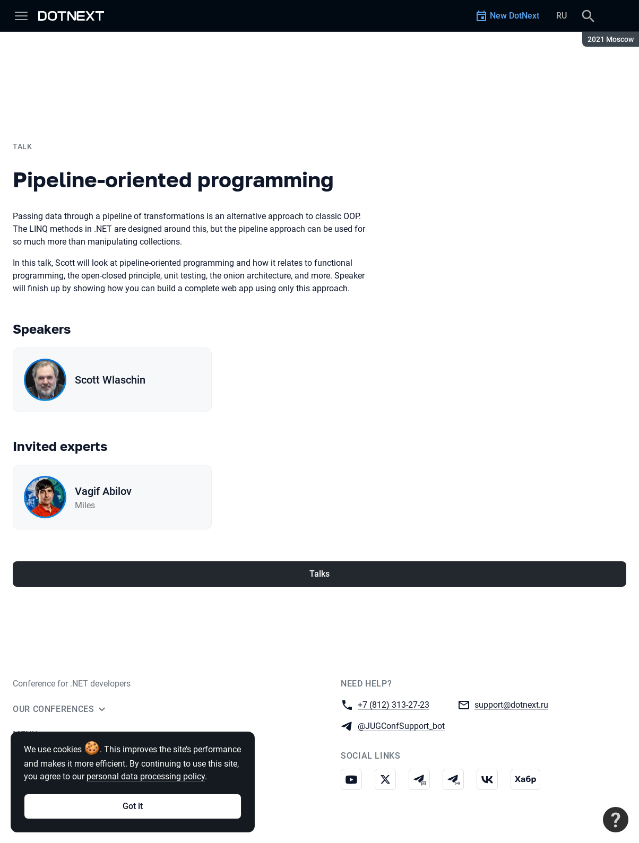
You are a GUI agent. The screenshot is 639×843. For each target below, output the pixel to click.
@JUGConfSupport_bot (401, 725)
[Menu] (21, 16)
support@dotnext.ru (511, 704)
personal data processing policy (146, 776)
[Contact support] (615, 819)
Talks (319, 574)
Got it (133, 806)
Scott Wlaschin (110, 379)
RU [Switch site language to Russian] (561, 16)
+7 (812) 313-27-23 (393, 704)
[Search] (588, 16)
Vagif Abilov (103, 491)
